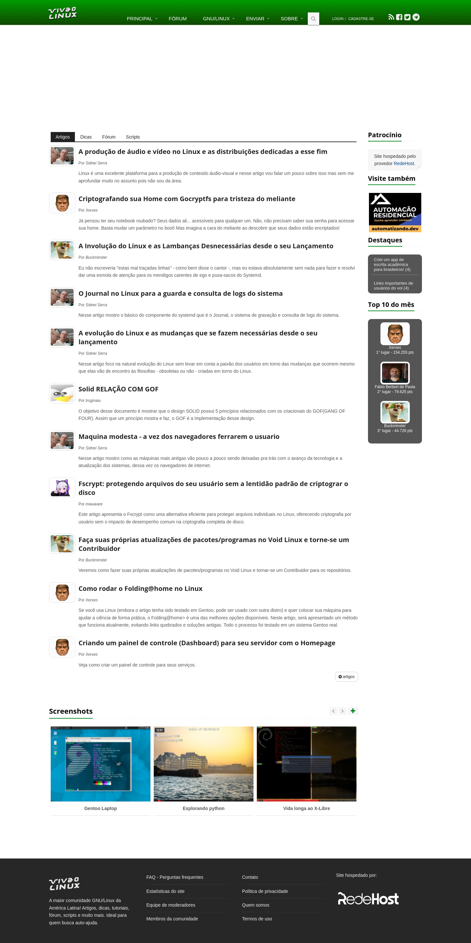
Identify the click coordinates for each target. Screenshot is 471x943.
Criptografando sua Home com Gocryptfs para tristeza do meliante (186, 198)
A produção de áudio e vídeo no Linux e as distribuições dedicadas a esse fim (202, 151)
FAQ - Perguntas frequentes (175, 877)
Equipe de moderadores (171, 905)
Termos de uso (257, 918)
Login (337, 19)
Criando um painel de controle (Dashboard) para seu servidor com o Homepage (207, 642)
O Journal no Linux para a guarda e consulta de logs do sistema (180, 293)
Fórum (178, 18)
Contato (250, 877)
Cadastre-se (361, 19)
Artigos (63, 137)
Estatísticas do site (166, 891)
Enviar (255, 18)
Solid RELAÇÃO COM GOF (118, 389)
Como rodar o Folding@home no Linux (140, 588)
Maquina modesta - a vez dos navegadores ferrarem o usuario (179, 436)
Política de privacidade (265, 891)
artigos (347, 676)
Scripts (133, 137)
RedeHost (404, 163)
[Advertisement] (235, 78)
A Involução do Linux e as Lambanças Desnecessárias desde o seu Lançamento (205, 245)
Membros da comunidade (172, 918)
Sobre (289, 18)
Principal (139, 18)
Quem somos (255, 905)
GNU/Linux (216, 18)
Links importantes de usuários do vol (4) (393, 286)
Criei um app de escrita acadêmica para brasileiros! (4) (392, 264)
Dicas (86, 137)
